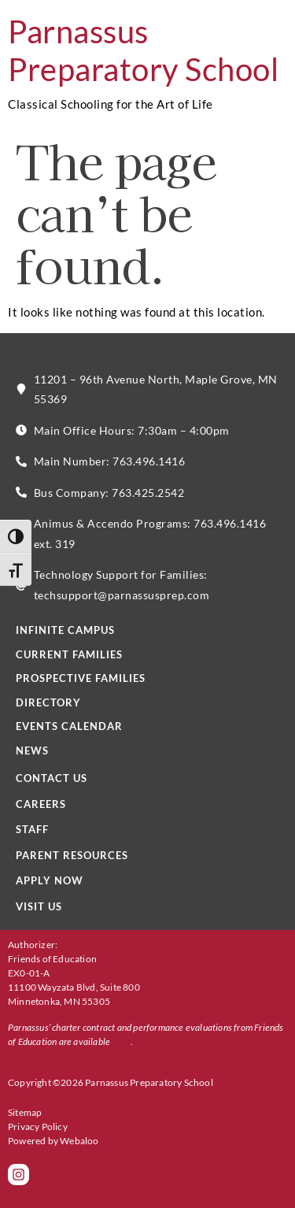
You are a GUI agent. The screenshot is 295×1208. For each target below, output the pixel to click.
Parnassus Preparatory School (143, 50)
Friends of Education (52, 959)
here (121, 1041)
